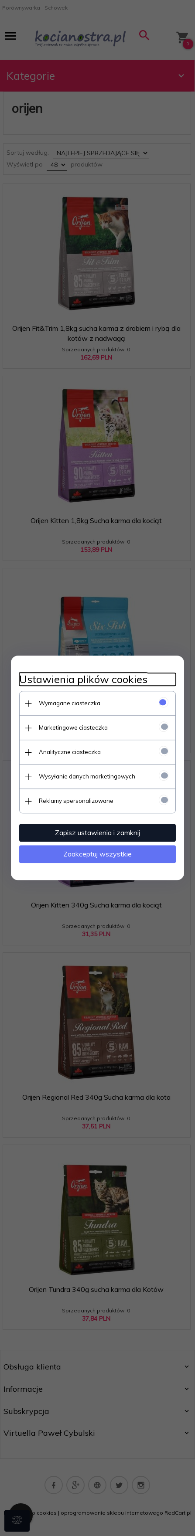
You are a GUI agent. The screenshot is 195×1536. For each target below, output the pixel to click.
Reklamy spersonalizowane (76, 800)
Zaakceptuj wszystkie (97, 854)
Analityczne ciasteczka (70, 751)
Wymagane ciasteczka (69, 703)
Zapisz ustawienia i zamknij (97, 832)
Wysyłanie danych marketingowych (87, 776)
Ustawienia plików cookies (83, 679)
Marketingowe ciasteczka (73, 727)
